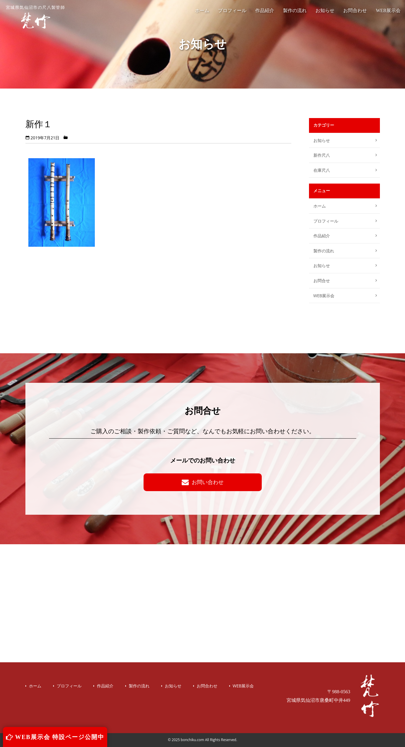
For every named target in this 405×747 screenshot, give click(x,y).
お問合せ (321, 280)
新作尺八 (321, 155)
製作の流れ (295, 10)
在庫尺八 (321, 170)
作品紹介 (264, 10)
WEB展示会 (388, 10)
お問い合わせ (203, 482)
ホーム (202, 10)
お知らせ (324, 10)
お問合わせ (355, 10)
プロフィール (232, 10)
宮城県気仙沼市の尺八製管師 (35, 17)
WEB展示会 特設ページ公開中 (55, 737)
